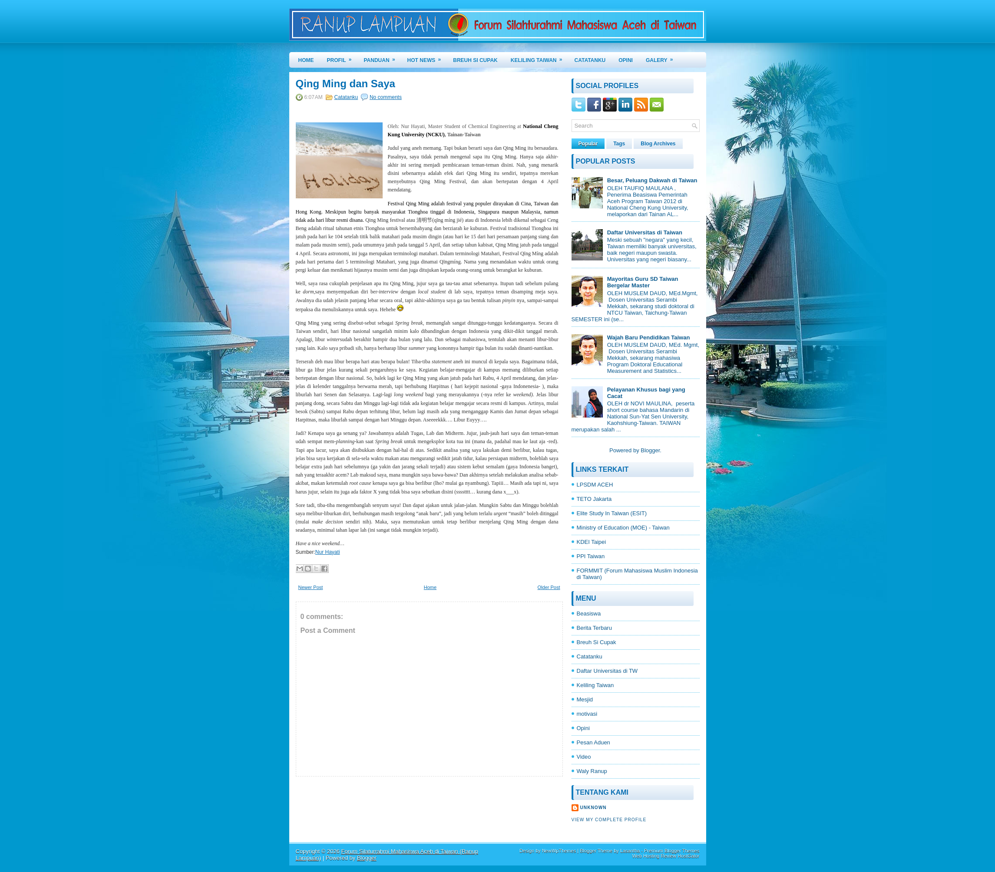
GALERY (662, 57)
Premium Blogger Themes (672, 850)
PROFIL (342, 57)
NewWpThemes (559, 850)
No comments (386, 97)
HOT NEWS (427, 57)
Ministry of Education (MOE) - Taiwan (623, 527)
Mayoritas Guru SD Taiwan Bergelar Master (642, 282)
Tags (619, 144)
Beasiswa (589, 613)
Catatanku (346, 97)
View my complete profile (609, 819)
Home (306, 60)
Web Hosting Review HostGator (665, 856)
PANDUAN (382, 57)
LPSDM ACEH (595, 484)
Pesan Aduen (593, 742)
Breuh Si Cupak (596, 642)
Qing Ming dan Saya (345, 84)
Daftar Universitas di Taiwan (644, 232)
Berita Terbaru (594, 628)
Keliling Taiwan (595, 685)
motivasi (587, 714)
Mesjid (585, 699)
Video (584, 757)
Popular (588, 144)
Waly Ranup (592, 771)
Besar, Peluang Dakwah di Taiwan (652, 180)
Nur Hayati (327, 552)
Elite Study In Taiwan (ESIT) (612, 513)
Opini (583, 728)
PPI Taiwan (591, 556)
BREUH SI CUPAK (475, 60)
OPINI (625, 60)
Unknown (593, 807)
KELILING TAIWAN (539, 57)
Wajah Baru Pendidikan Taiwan (648, 337)
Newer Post (310, 587)
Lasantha (630, 850)
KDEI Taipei (591, 542)
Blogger (650, 450)
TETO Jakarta (594, 499)
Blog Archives (658, 144)
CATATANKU (590, 60)
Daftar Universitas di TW (607, 671)
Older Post (549, 587)
